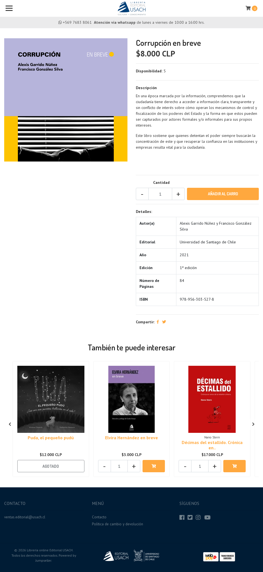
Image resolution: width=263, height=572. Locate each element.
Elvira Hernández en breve (131, 437)
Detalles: (144, 211)
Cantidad (161, 182)
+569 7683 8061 (77, 22)
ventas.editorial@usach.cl (24, 516)
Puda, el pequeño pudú (51, 437)
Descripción (146, 87)
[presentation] (9, 424)
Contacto (99, 516)
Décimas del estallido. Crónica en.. (212, 445)
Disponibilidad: (149, 70)
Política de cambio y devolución (117, 523)
